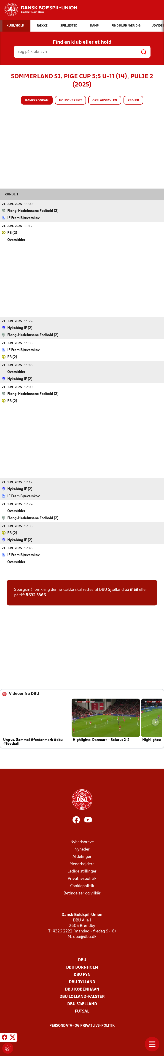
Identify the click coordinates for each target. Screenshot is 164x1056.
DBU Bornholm (82, 967)
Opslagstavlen (104, 100)
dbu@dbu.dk (84, 937)
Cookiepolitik (82, 886)
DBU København (82, 989)
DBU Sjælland (82, 1004)
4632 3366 (36, 595)
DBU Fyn (82, 975)
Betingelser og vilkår (82, 893)
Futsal (82, 1011)
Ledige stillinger (82, 871)
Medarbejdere (82, 864)
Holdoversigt (70, 100)
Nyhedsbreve (82, 842)
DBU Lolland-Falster (82, 997)
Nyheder (82, 849)
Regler (133, 100)
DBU (82, 960)
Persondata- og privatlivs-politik (82, 1025)
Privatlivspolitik (82, 878)
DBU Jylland (82, 982)
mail (134, 589)
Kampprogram (36, 100)
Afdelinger (82, 857)
